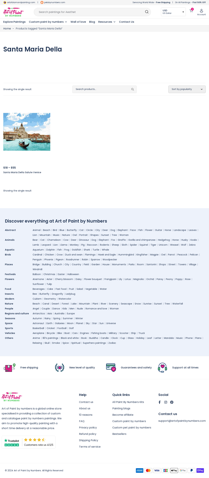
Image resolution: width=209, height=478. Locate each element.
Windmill (37, 269)
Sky (88, 323)
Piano (198, 338)
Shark (87, 249)
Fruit (71, 289)
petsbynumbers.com (54, 2)
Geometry (50, 298)
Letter (158, 338)
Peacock (182, 254)
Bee (35, 293)
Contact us (86, 402)
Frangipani (110, 279)
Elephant (123, 230)
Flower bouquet (93, 279)
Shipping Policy (88, 440)
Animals (10, 240)
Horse (168, 230)
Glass (131, 338)
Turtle (96, 249)
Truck (141, 333)
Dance (56, 308)
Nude (80, 308)
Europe (71, 313)
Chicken (49, 254)
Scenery (113, 303)
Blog (92, 22)
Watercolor (64, 298)
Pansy (160, 279)
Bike (59, 333)
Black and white (70, 338)
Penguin (37, 259)
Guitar (158, 230)
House (106, 264)
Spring (56, 318)
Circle (89, 230)
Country (76, 264)
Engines (84, 333)
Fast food (61, 289)
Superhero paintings (94, 343)
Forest (65, 303)
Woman (124, 235)
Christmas (49, 274)
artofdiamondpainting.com (21, 2)
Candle (105, 338)
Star (94, 323)
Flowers (10, 279)
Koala (194, 240)
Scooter (124, 333)
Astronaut (38, 323)
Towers (182, 264)
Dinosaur (84, 240)
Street (172, 264)
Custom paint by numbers (129, 421)
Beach (46, 230)
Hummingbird (126, 254)
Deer (105, 230)
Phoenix (48, 259)
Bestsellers (119, 434)
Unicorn (163, 244)
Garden (95, 264)
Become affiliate (122, 415)
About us (84, 408)
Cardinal (37, 254)
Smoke (56, 343)
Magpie (154, 254)
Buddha (93, 338)
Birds (9, 254)
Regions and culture (18, 313)
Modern (10, 298)
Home (7, 28)
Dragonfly (57, 293)
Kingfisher (142, 254)
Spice (66, 343)
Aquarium (38, 249)
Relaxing (37, 343)
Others (10, 338)
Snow (138, 303)
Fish (140, 230)
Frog (66, 249)
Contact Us (126, 22)
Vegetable (91, 289)
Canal (45, 303)
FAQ (81, 421)
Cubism (37, 298)
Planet (79, 323)
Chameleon (54, 240)
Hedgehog (164, 240)
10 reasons (85, 415)
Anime (36, 338)
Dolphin (50, 249)
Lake (74, 303)
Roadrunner (72, 259)
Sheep (115, 244)
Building (46, 264)
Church (58, 264)
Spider (133, 244)
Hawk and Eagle (107, 254)
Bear (35, 240)
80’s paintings (50, 338)
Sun (101, 323)
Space (9, 323)
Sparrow (95, 259)
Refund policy (87, 434)
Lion (35, 235)
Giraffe (122, 240)
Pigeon (60, 259)
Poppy (179, 279)
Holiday (140, 338)
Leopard (46, 244)
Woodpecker (110, 259)
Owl (74, 235)
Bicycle (51, 333)
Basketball (38, 328)
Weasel (174, 244)
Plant (95, 303)
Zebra (192, 244)
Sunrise (147, 303)
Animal (36, 230)
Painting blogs (121, 408)
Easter (61, 274)
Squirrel (144, 244)
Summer (68, 318)
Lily (120, 279)
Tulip (49, 284)
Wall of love (78, 22)
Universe (111, 323)
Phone (189, 338)
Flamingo (90, 254)
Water (103, 289)
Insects (10, 293)
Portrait (83, 235)
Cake (50, 289)
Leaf (149, 338)
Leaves (193, 230)
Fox (113, 240)
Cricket (51, 328)
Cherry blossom (64, 279)
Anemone (38, 279)
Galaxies (59, 323)
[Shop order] (187, 89)
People (10, 308)
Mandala (169, 338)
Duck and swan (73, 254)
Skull (47, 343)
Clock (114, 338)
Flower (149, 230)
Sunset (105, 235)
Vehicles (11, 333)
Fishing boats (98, 333)
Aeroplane (38, 333)
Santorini (151, 264)
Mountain (45, 235)
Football (61, 328)
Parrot (171, 254)
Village (192, 264)
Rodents (104, 244)
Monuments (119, 264)
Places (10, 264)
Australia (59, 313)
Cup (122, 338)
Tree (114, 235)
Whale (105, 249)
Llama (63, 244)
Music (56, 235)
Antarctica (39, 313)
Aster (49, 279)
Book (84, 338)
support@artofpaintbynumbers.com (182, 421)
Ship (133, 333)
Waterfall (177, 303)
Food (9, 289)
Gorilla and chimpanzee (141, 240)
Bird (55, 230)
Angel (36, 308)
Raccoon (92, 244)
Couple (46, 308)
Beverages (39, 289)
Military (113, 333)
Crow (60, 254)
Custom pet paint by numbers (131, 427)
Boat (67, 333)
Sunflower (38, 284)
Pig (83, 244)
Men (72, 308)
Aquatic (10, 249)
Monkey (74, 244)
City (97, 230)
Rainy (48, 318)
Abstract (11, 230)
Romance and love (96, 308)
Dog (113, 230)
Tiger (153, 244)
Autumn (37, 318)
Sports (10, 328)
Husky (184, 240)
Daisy (79, 279)
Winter (79, 318)
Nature (66, 235)
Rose (188, 279)
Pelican (194, 254)
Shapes (94, 235)
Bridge (36, 264)
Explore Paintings (14, 22)
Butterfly (72, 230)
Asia (49, 313)
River (103, 303)
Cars (75, 333)
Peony (169, 279)
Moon (70, 323)
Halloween (73, 274)
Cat (81, 230)
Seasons (11, 318)
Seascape (126, 303)
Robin (85, 259)
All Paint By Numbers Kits (128, 402)
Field (86, 264)
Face (133, 230)
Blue (62, 230)
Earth (49, 323)
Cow (65, 240)
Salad (80, 289)
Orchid (150, 279)
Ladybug (70, 293)
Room (140, 264)
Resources (107, 22)
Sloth (124, 244)
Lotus (128, 279)
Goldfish (76, 249)
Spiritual (75, 343)
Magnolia (138, 279)
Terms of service (90, 447)
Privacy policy (88, 427)
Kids (65, 308)
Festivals (11, 274)
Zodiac (112, 343)
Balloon (37, 274)
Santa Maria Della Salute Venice (22, 172)
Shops (162, 264)
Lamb (36, 244)
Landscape (180, 230)
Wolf (183, 244)
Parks (132, 264)
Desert (55, 303)
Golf (71, 328)
